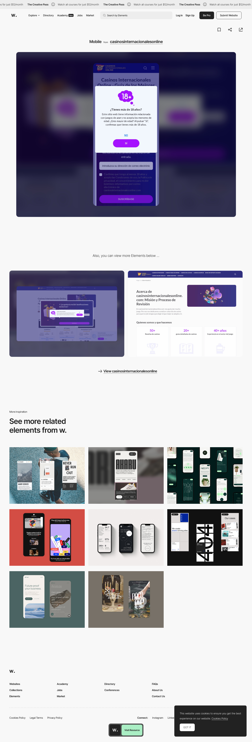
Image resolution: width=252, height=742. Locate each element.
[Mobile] (47, 475)
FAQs (155, 683)
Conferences (111, 690)
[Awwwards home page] (115, 730)
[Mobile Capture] (126, 599)
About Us (157, 690)
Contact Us (158, 696)
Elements (14, 696)
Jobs (80, 15)
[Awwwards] (14, 15)
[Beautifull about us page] (185, 314)
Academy (65, 15)
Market (90, 15)
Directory (48, 15)
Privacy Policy (54, 717)
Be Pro (206, 15)
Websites (14, 683)
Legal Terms (36, 717)
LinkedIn (172, 717)
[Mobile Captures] (47, 537)
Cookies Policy (17, 717)
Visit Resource (132, 730)
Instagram (157, 717)
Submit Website (229, 15)
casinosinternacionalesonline (136, 42)
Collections (15, 690)
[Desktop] (66, 314)
